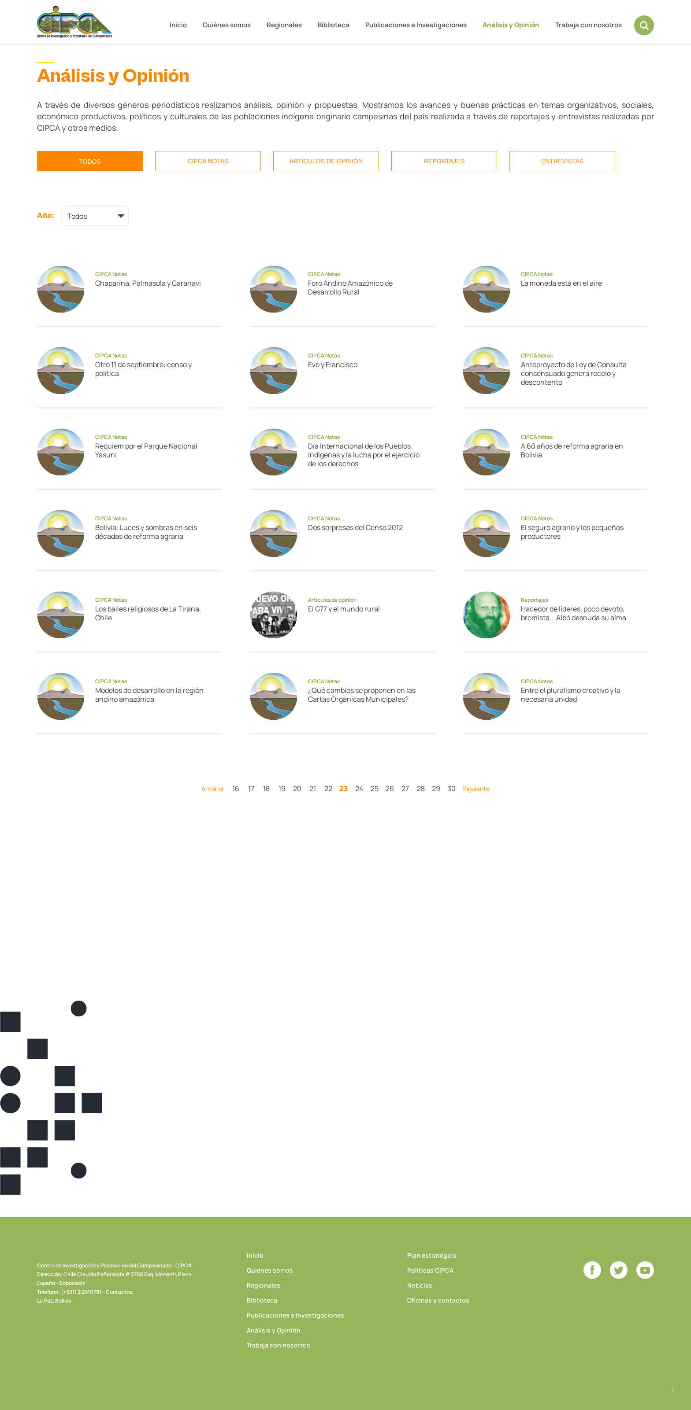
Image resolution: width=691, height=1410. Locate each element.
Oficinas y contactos (438, 1300)
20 (297, 788)
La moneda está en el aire (561, 283)
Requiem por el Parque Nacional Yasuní (146, 450)
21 (312, 788)
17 (251, 788)
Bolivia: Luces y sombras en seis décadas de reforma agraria (146, 532)
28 (421, 788)
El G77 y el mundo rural (344, 608)
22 (328, 788)
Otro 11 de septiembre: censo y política (143, 369)
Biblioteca (333, 24)
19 (282, 788)
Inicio (178, 24)
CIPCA (74, 22)
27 (405, 788)
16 (235, 788)
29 (436, 788)
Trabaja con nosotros (588, 24)
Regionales (284, 24)
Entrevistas (562, 161)
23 (343, 788)
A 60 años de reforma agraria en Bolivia (572, 450)
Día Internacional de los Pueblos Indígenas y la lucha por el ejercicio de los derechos (364, 455)
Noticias (419, 1285)
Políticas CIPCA (430, 1270)
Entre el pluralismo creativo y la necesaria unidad (570, 694)
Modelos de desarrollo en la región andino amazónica (149, 694)
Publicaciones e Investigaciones (416, 24)
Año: (45, 215)
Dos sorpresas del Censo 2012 (355, 527)
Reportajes (444, 161)
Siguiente (476, 788)
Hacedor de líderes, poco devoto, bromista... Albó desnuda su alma (573, 613)
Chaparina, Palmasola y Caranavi (148, 283)
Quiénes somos (227, 24)
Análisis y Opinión (511, 24)
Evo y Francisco (332, 364)
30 (451, 788)
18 (266, 788)
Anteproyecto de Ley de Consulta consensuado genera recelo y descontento (574, 373)
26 (390, 788)
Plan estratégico (432, 1255)
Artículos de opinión (326, 161)
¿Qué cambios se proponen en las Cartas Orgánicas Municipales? (362, 694)
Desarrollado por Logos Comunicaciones (673, 1390)
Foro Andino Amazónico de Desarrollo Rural (350, 287)
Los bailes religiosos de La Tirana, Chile (148, 613)
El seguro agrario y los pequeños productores (572, 532)
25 (375, 788)
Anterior (212, 788)
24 (359, 788)
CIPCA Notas (207, 161)
